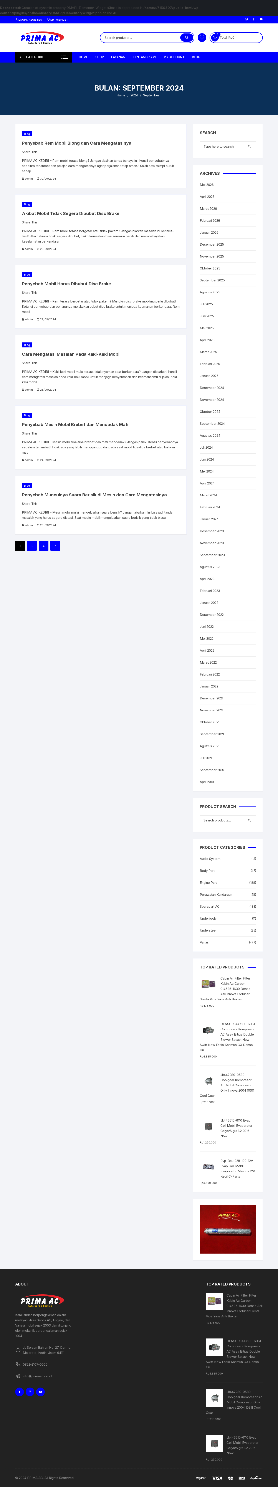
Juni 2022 (207, 627)
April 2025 (207, 340)
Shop (99, 57)
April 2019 (207, 782)
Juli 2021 (206, 758)
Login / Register (28, 19)
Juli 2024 (206, 447)
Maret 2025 (208, 352)
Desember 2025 (212, 244)
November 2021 (211, 710)
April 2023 (207, 579)
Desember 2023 (212, 531)
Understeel (208, 930)
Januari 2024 (209, 519)
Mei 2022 (206, 638)
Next (55, 546)
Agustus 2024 (210, 435)
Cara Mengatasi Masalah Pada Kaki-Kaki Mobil (71, 354)
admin (29, 178)
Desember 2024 (212, 388)
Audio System (210, 859)
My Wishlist (57, 19)
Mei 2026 (207, 185)
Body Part (207, 871)
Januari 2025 (209, 376)
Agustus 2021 (209, 746)
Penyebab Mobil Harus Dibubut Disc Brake (66, 283)
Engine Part (208, 883)
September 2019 (212, 770)
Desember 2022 (212, 615)
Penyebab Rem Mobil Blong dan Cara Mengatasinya (76, 143)
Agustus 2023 (210, 567)
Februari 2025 (210, 364)
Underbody (208, 918)
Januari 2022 (209, 686)
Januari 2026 (209, 232)
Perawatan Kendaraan (216, 894)
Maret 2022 (208, 662)
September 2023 (212, 555)
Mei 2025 (207, 328)
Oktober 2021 (209, 722)
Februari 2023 (210, 591)
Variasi (204, 942)
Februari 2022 (210, 674)
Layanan (118, 57)
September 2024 (212, 423)
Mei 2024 (207, 471)
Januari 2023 (209, 603)
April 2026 (207, 197)
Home (83, 57)
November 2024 (212, 400)
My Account (174, 57)
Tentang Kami (144, 57)
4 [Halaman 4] (44, 546)
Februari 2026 (210, 220)
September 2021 (212, 734)
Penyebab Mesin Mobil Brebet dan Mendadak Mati (75, 424)
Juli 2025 (206, 304)
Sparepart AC (210, 906)
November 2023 (212, 543)
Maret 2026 (208, 209)
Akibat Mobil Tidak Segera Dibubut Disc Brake (70, 213)
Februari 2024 (210, 507)
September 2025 (212, 280)
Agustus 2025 (210, 292)
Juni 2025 (207, 316)
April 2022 (207, 650)
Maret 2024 (208, 495)
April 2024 (207, 483)
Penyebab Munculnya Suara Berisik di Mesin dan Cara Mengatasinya (94, 494)
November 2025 (212, 256)
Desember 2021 (211, 698)
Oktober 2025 (210, 268)
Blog (196, 57)
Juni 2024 (207, 459)
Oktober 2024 (210, 412)
